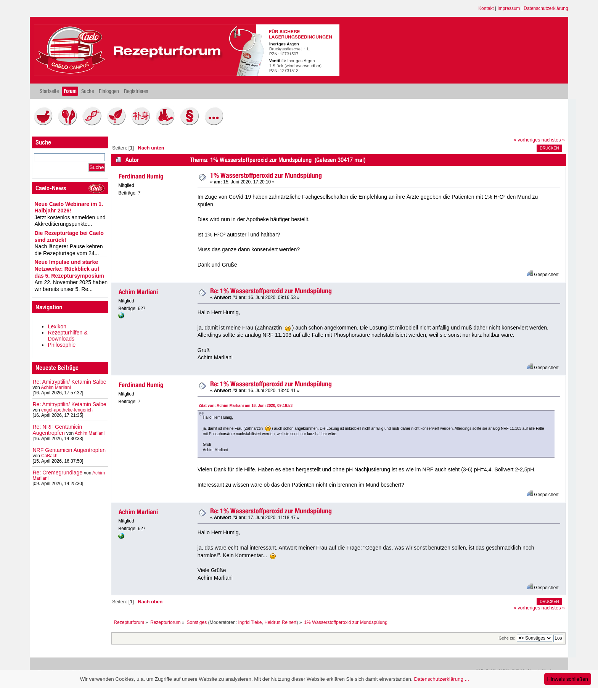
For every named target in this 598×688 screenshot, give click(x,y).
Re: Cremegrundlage (57, 472)
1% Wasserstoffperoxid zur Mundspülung (266, 175)
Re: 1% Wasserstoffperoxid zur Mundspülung (271, 291)
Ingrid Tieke (250, 622)
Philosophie (62, 345)
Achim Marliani (56, 387)
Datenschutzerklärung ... (441, 679)
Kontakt (486, 8)
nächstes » (553, 140)
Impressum (508, 8)
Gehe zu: (506, 638)
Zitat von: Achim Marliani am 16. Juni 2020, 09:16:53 (246, 405)
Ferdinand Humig (141, 176)
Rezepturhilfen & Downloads (67, 336)
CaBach (49, 455)
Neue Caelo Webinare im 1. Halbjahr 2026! (68, 207)
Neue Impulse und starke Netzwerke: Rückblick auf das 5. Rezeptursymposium (69, 268)
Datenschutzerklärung (546, 8)
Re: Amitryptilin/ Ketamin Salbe (69, 382)
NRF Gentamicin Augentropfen (69, 450)
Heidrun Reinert (280, 622)
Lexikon (57, 326)
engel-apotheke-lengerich (67, 410)
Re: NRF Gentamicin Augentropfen (57, 430)
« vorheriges (527, 140)
